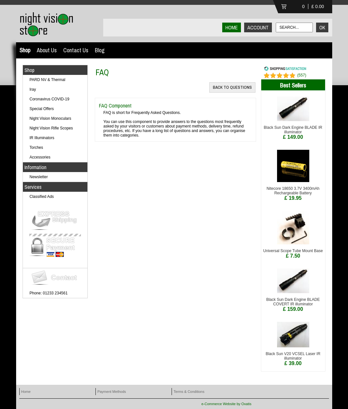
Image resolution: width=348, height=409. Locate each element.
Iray (33, 89)
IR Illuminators (42, 138)
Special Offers (42, 109)
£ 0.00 (318, 6)
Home (26, 392)
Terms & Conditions (189, 392)
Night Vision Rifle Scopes (51, 128)
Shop (24, 50)
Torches (36, 147)
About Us (47, 50)
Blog (99, 50)
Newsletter (39, 177)
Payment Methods (111, 392)
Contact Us (75, 50)
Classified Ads (42, 196)
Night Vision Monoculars (50, 118)
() (301, 75)
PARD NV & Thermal (47, 79)
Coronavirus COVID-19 (49, 99)
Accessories (40, 157)
